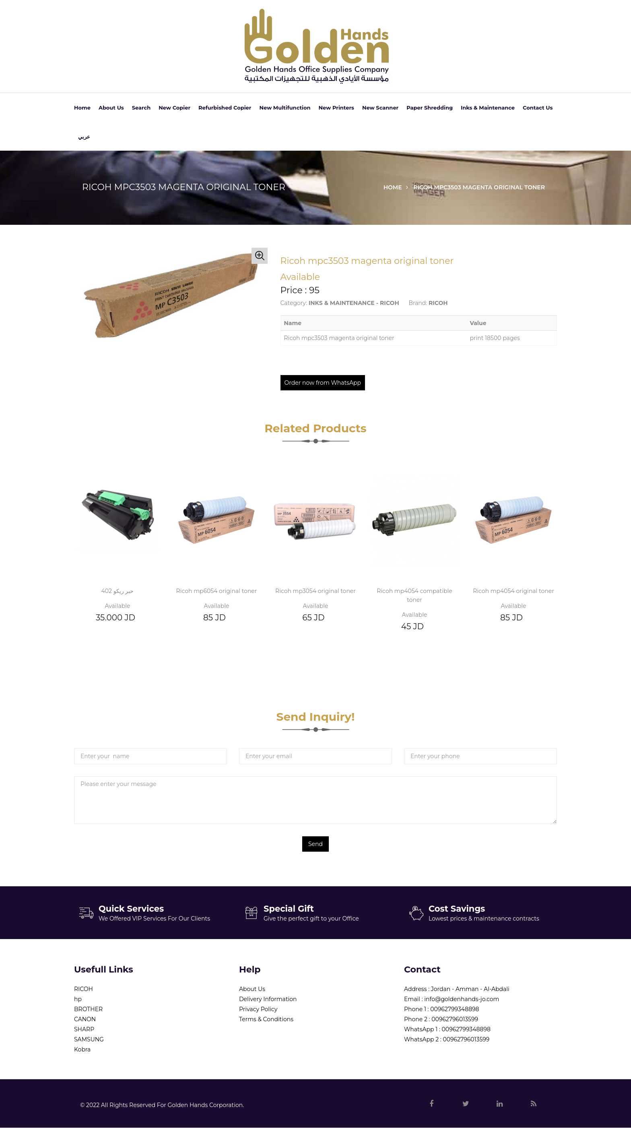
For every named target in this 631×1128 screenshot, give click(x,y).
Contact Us (538, 107)
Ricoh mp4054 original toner (513, 591)
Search (141, 107)
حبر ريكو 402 (117, 591)
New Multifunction (284, 107)
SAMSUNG (89, 1039)
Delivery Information (268, 999)
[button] (260, 256)
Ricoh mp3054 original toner (315, 591)
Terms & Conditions (266, 1019)
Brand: (417, 303)
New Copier (174, 107)
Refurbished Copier (224, 107)
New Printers (336, 107)
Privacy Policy (258, 1009)
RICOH (83, 989)
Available (117, 606)
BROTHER (88, 1009)
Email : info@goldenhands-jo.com (451, 999)
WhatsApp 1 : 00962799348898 (447, 1029)
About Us (111, 107)
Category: (293, 303)
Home (82, 107)
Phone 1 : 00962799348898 (441, 1009)
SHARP (84, 1029)
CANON (85, 1019)
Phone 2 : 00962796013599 (441, 1019)
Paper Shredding (429, 107)
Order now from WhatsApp (323, 382)
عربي (84, 136)
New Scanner (380, 107)
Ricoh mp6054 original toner (216, 591)
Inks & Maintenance (488, 107)
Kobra (82, 1049)
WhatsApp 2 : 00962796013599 (446, 1039)
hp (78, 999)
